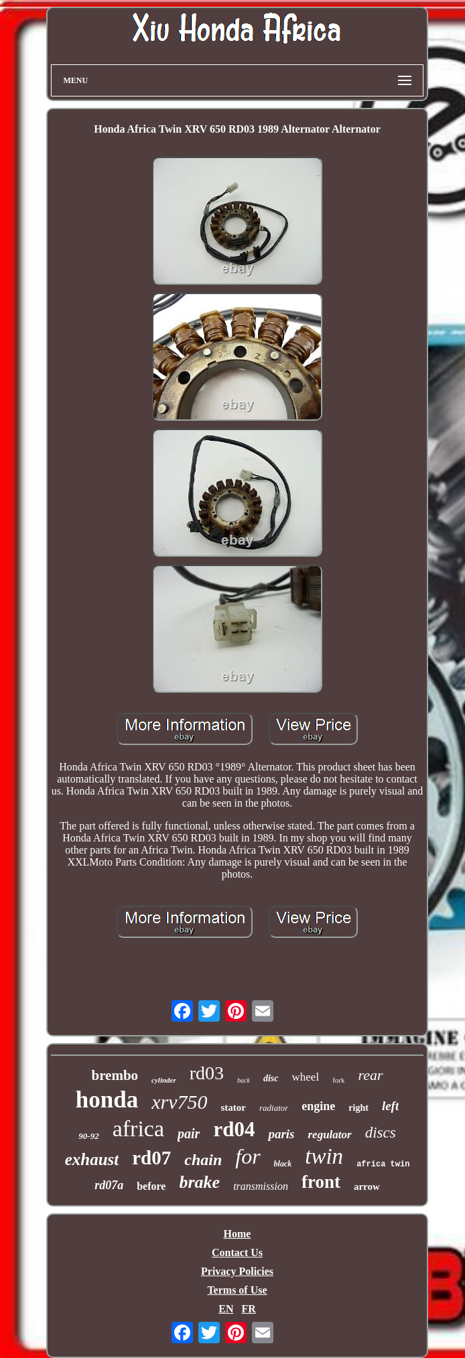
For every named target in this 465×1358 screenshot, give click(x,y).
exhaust (92, 1159)
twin (324, 1156)
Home (237, 1233)
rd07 (151, 1157)
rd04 (234, 1129)
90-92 (88, 1136)
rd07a (108, 1185)
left (390, 1106)
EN (225, 1308)
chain (203, 1159)
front (321, 1182)
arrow (367, 1186)
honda (107, 1100)
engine (318, 1106)
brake (199, 1182)
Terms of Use (237, 1290)
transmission (260, 1186)
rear (370, 1075)
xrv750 (179, 1102)
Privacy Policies (237, 1271)
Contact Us (237, 1252)
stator (233, 1107)
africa (138, 1128)
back (243, 1080)
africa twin (382, 1164)
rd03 (207, 1073)
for (247, 1156)
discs (380, 1132)
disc (271, 1078)
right (358, 1108)
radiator (273, 1108)
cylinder (163, 1080)
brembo (114, 1075)
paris (281, 1134)
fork (338, 1080)
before (151, 1186)
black (283, 1163)
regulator (329, 1134)
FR (248, 1308)
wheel (306, 1077)
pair (189, 1133)
